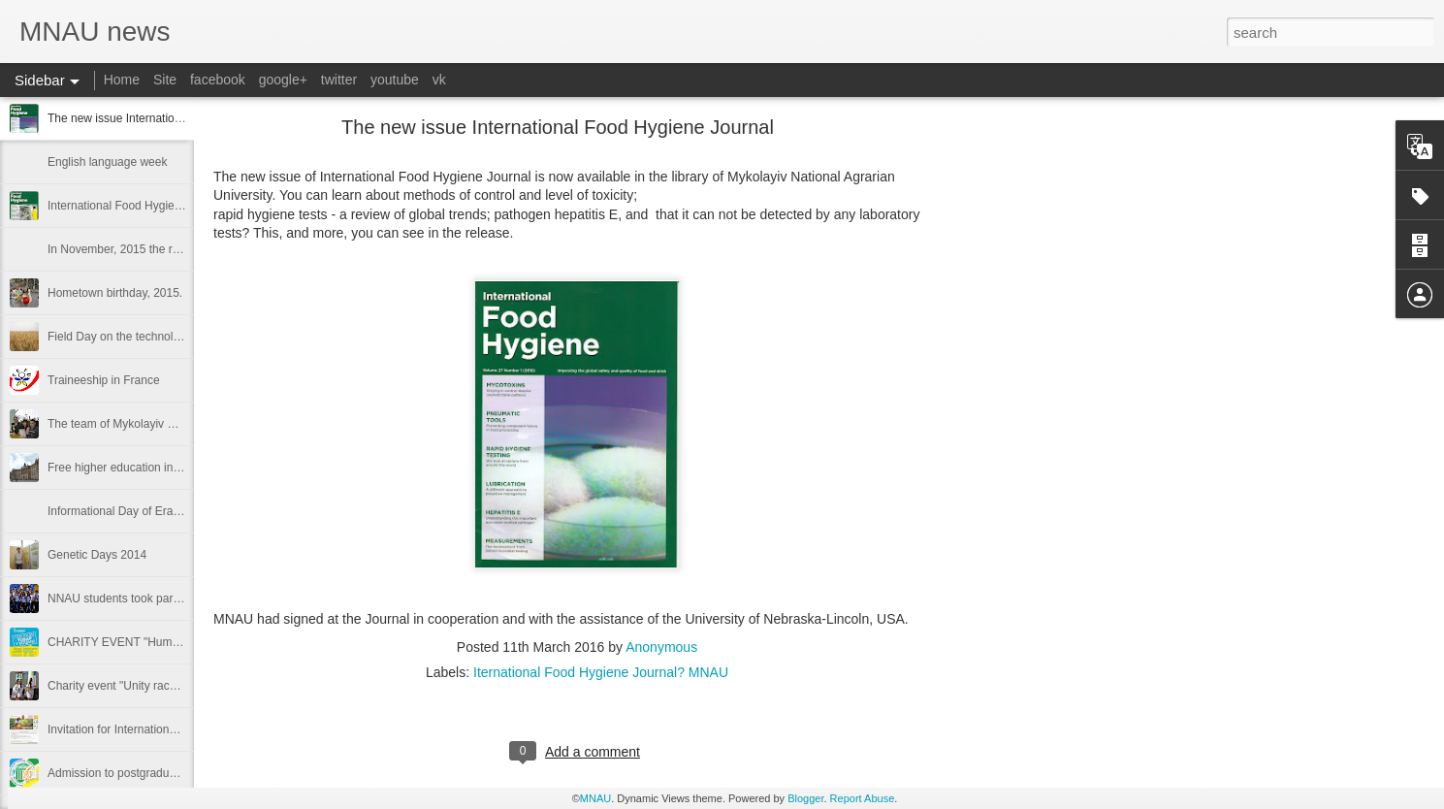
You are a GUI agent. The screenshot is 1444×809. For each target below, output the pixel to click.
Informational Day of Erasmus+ (128, 511)
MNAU (595, 798)
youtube (394, 79)
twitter (339, 79)
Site (164, 79)
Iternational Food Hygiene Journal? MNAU (600, 672)
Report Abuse (862, 798)
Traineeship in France (104, 380)
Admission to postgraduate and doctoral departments (184, 773)
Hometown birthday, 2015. (115, 293)
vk (439, 79)
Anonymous (661, 647)
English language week (107, 162)
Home (122, 79)
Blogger (805, 798)
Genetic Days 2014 (97, 555)
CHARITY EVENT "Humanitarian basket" (153, 642)
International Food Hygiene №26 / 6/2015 (154, 205)
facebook (217, 79)
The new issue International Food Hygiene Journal (177, 118)
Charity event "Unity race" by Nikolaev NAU (160, 686)
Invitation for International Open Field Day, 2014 (171, 729)
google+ (283, 79)
